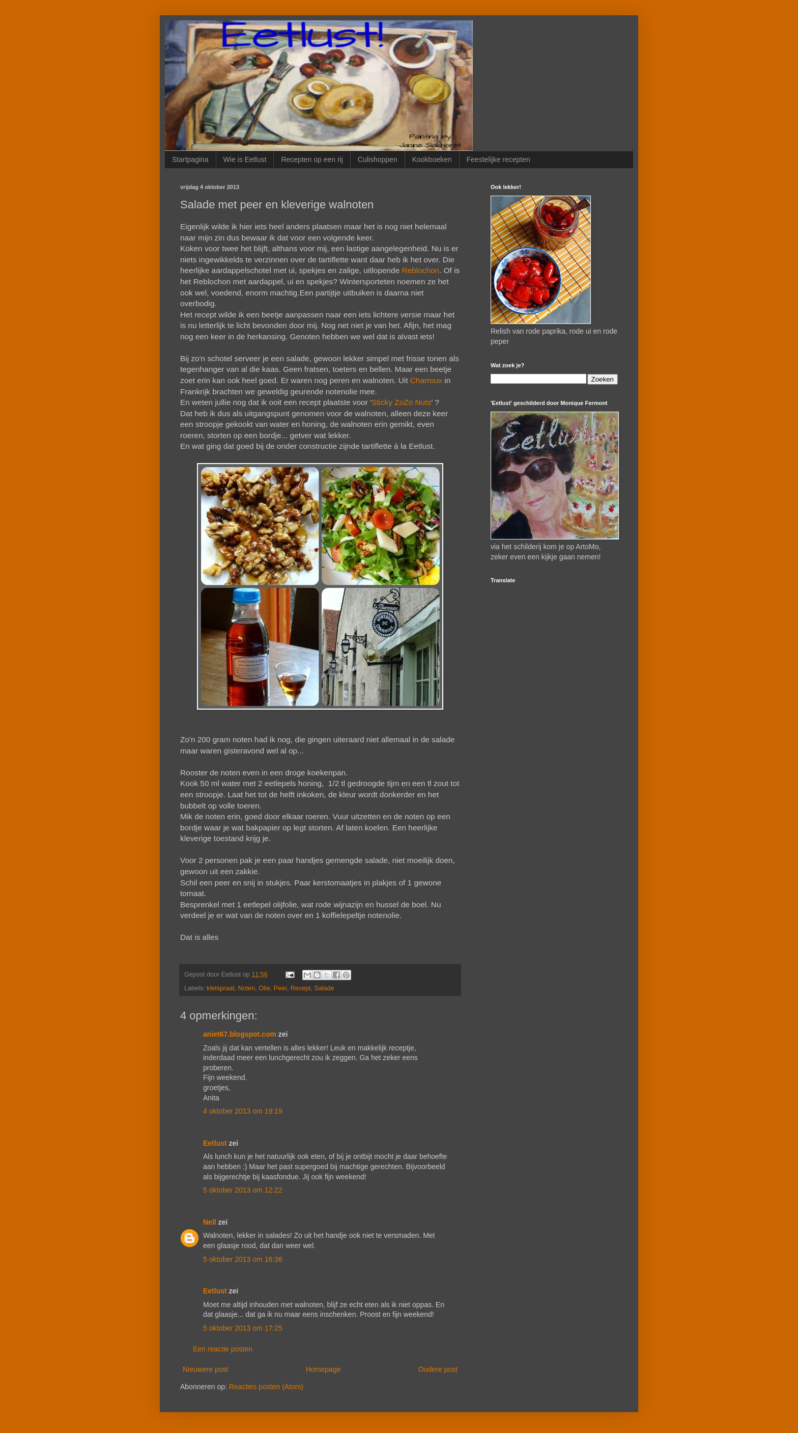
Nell (209, 1222)
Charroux (426, 380)
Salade (324, 988)
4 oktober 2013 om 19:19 (242, 1111)
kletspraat (221, 988)
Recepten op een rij (312, 159)
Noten (246, 988)
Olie (264, 988)
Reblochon (421, 270)
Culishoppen (377, 159)
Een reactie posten (222, 1349)
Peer (280, 988)
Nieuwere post (206, 1369)
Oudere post (438, 1369)
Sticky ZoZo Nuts (401, 402)
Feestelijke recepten (498, 159)
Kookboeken (432, 159)
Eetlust (215, 1143)
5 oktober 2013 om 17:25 (242, 1328)
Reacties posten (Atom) (266, 1387)
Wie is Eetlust (245, 159)
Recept (301, 988)
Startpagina (190, 159)
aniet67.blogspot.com (239, 1034)
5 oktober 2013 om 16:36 (242, 1259)
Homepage (323, 1369)
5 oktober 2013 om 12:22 (242, 1190)
